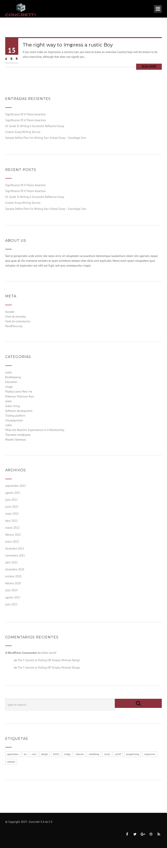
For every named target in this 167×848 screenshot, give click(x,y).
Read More (149, 67)
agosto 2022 (12, 493)
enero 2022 (12, 541)
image (9, 387)
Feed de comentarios (17, 321)
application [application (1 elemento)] (13, 754)
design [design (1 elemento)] (44, 754)
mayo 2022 (12, 513)
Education (11, 382)
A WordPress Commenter (21, 653)
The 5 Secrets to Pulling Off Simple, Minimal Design (49, 660)
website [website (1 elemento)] (11, 761)
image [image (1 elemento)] (67, 754)
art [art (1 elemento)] (25, 754)
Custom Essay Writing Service (22, 132)
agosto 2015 (12, 597)
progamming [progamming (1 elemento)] (132, 754)
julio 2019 (11, 590)
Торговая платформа (17, 435)
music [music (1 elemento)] (107, 754)
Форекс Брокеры (15, 439)
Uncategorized (14, 420)
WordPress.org (13, 326)
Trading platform (15, 415)
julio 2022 (11, 500)
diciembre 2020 (14, 569)
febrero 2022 (13, 535)
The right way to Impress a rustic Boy (68, 46)
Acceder (10, 312)
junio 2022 (11, 506)
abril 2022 (11, 521)
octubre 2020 (13, 576)
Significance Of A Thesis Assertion (25, 114)
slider (8, 401)
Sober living (12, 406)
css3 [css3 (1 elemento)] (34, 754)
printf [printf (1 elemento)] (118, 754)
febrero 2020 (13, 583)
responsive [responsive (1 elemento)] (149, 754)
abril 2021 (11, 562)
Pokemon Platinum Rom (19, 396)
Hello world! (49, 653)
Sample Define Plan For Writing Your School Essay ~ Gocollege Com (45, 138)
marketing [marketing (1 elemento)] (94, 754)
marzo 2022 (12, 528)
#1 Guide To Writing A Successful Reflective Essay (34, 126)
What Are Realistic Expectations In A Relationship (34, 430)
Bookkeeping (13, 377)
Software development (18, 411)
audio (8, 372)
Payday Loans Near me (18, 391)
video (8, 425)
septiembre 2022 (15, 486)
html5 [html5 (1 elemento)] (56, 754)
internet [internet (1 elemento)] (80, 754)
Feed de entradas (15, 316)
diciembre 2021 (14, 548)
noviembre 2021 (15, 555)
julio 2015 (11, 604)
